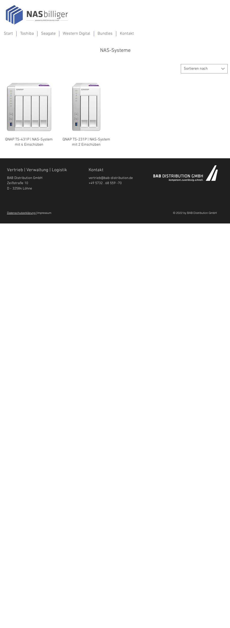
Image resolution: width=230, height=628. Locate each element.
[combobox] (204, 68)
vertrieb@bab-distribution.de (111, 178)
